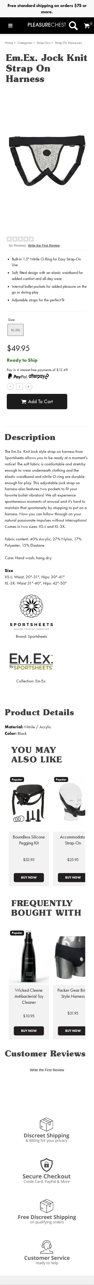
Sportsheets (37, 636)
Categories (25, 43)
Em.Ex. (40, 681)
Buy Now (29, 877)
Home (9, 43)
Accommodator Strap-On (73, 840)
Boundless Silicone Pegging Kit (29, 840)
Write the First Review (44, 245)
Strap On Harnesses (68, 43)
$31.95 (72, 1013)
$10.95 (29, 1016)
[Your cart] (87, 26)
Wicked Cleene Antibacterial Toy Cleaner (29, 996)
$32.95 (29, 859)
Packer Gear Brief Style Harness (72, 993)
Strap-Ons (43, 43)
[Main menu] (17, 26)
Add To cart (37, 401)
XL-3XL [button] (15, 330)
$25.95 (73, 859)
